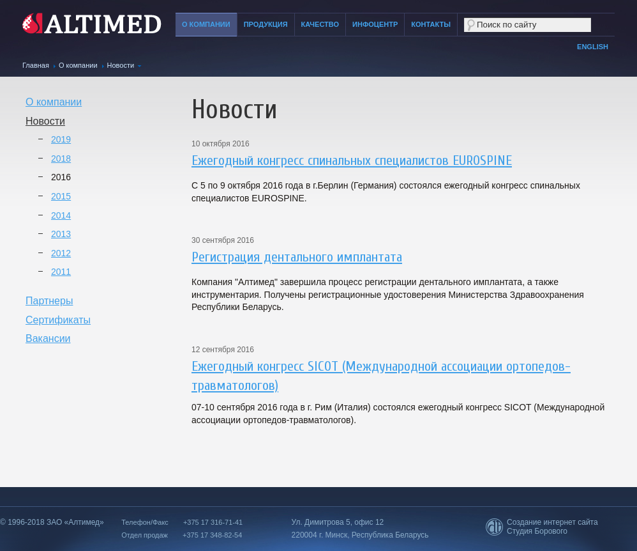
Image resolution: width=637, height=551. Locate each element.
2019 (61, 139)
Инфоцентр (375, 24)
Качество (320, 24)
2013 (61, 234)
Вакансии (48, 338)
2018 (61, 158)
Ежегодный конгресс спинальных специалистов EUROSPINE (351, 160)
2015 (61, 196)
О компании (206, 24)
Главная (35, 65)
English (592, 46)
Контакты (431, 24)
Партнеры (49, 300)
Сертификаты (58, 319)
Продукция (266, 24)
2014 (61, 215)
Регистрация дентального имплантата (296, 257)
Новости (121, 65)
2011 (61, 272)
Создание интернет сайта (552, 522)
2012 (61, 253)
